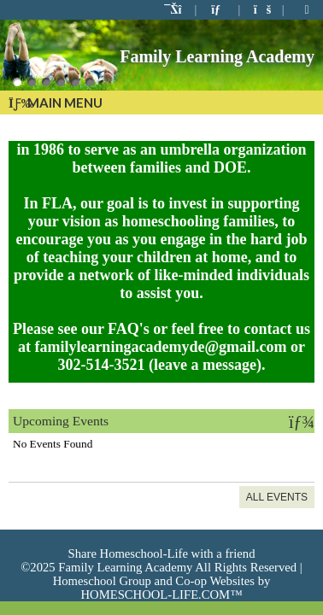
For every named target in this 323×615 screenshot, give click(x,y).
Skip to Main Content (162, 540)
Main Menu (56, 102)
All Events (277, 497)
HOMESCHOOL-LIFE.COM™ (161, 594)
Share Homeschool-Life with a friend (161, 553)
